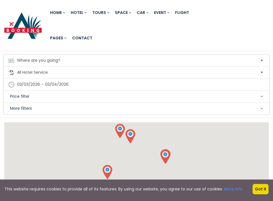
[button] (120, 131)
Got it (260, 189)
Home (57, 12)
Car (143, 12)
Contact (82, 38)
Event (162, 12)
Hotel (79, 12)
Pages (58, 38)
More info (233, 189)
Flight (182, 12)
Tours (100, 12)
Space (123, 12)
